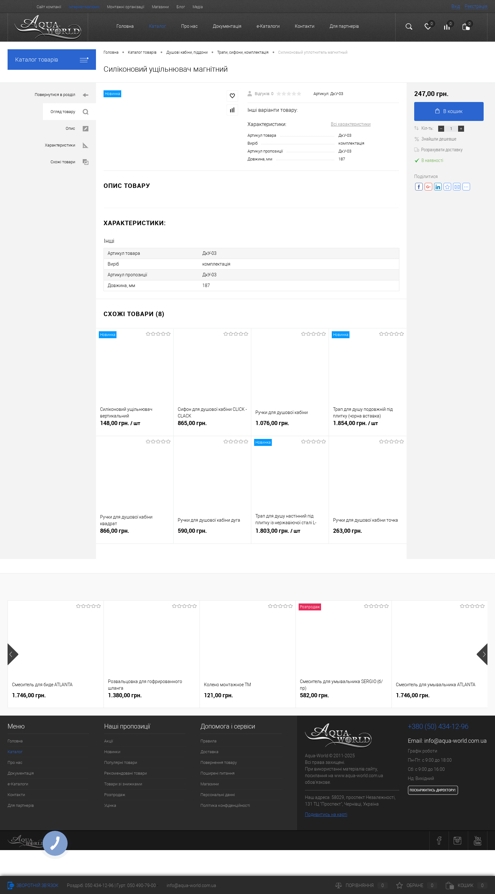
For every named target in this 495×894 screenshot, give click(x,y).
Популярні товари (120, 762)
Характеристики (66, 145)
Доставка (209, 751)
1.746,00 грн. (29, 695)
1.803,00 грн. (290, 533)
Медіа (198, 7)
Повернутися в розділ (61, 95)
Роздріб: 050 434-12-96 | (91, 885)
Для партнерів (344, 26)
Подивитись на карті (326, 814)
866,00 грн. (134, 533)
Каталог (157, 26)
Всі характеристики (351, 124)
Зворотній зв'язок (33, 885)
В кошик (448, 111)
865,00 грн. (212, 425)
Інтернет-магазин (84, 7)
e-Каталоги (268, 26)
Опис (77, 129)
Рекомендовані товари (125, 773)
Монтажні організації (125, 7)
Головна (125, 26)
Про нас (189, 26)
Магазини (160, 7)
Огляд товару (69, 112)
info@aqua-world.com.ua (455, 740)
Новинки (112, 751)
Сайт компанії (49, 7)
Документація (227, 26)
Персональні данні (217, 794)
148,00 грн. (134, 426)
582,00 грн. (314, 695)
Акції (108, 741)
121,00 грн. (218, 695)
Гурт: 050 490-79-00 (136, 885)
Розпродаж (114, 794)
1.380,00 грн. (125, 695)
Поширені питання (217, 773)
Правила (208, 741)
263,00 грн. (368, 533)
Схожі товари (69, 162)
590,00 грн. (212, 533)
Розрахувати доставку (438, 149)
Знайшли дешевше (435, 138)
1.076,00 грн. (290, 425)
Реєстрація (476, 6)
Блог (180, 7)
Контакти (304, 26)
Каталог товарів (51, 59)
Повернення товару (218, 762)
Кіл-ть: (427, 128)
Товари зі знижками (123, 784)
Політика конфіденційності (225, 805)
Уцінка (110, 805)
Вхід (455, 6)
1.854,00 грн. (368, 426)
